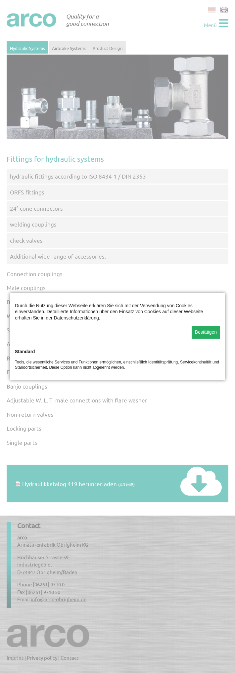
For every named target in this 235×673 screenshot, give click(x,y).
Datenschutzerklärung (76, 317)
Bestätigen (206, 332)
